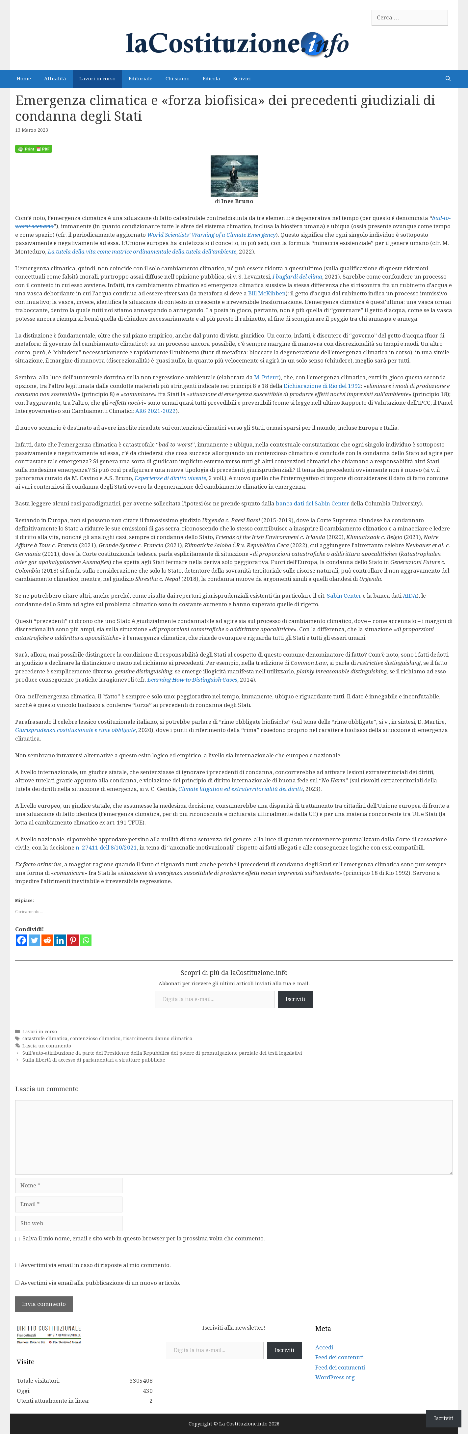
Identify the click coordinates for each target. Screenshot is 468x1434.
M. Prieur (266, 377)
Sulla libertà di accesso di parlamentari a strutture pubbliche (93, 1060)
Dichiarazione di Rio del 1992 (322, 386)
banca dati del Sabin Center (312, 503)
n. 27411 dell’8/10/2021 (106, 847)
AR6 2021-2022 (155, 411)
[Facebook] (21, 940)
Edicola (211, 79)
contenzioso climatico (95, 1038)
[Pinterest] (73, 940)
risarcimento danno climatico (157, 1038)
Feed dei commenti (340, 1367)
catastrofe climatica (44, 1038)
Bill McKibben (267, 293)
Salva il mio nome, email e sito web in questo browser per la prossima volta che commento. (143, 1238)
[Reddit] (47, 940)
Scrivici (242, 79)
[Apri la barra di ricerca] (448, 79)
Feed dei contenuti (339, 1357)
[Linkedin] (60, 940)
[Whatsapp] (85, 940)
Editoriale (140, 79)
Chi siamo (178, 79)
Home (24, 79)
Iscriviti (295, 999)
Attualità (55, 79)
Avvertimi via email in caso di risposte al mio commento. (96, 1265)
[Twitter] (34, 940)
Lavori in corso (97, 79)
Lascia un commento (46, 1045)
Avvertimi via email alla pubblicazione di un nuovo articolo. (100, 1283)
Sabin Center (344, 595)
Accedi (324, 1347)
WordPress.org (335, 1377)
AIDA (410, 595)
